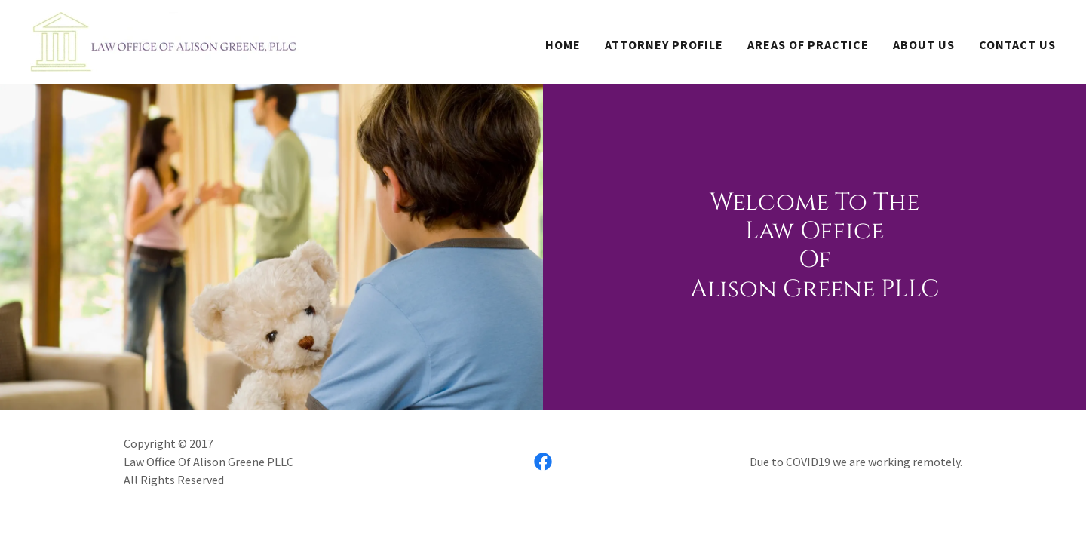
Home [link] (563, 44)
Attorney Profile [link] (664, 44)
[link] (164, 40)
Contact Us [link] (1017, 44)
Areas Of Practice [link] (808, 44)
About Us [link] (924, 44)
